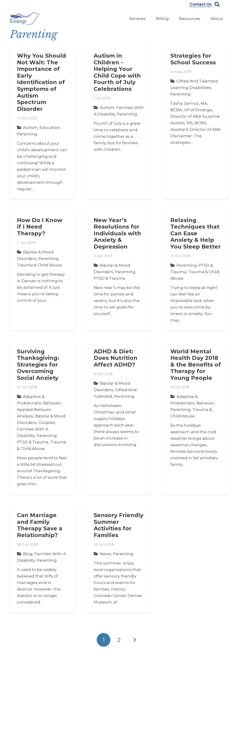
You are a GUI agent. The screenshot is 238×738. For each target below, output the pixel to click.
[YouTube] (200, 673)
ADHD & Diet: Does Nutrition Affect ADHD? (115, 358)
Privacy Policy (78, 699)
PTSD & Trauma (109, 278)
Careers (73, 678)
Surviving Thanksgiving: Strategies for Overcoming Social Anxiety (38, 364)
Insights (73, 692)
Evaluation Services (140, 685)
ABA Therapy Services (142, 671)
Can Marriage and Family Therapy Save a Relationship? (39, 525)
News (105, 553)
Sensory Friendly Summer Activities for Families (118, 525)
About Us (75, 671)
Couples (46, 422)
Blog (28, 553)
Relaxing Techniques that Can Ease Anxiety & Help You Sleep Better (195, 233)
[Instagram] (214, 673)
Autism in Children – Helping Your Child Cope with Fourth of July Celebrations (117, 72)
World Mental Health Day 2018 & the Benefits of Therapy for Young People (195, 364)
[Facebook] (186, 673)
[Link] (25, 18)
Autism (30, 127)
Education (50, 127)
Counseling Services (141, 678)
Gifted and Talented (197, 81)
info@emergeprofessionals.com (39, 718)
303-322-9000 (37, 702)
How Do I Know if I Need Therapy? (39, 227)
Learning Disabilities (190, 87)
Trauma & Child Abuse (39, 265)
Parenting (27, 134)
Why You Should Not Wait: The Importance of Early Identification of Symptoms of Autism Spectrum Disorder (41, 82)
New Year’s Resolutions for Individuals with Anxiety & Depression (117, 233)
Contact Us (76, 685)
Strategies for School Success (193, 59)
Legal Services (137, 692)
